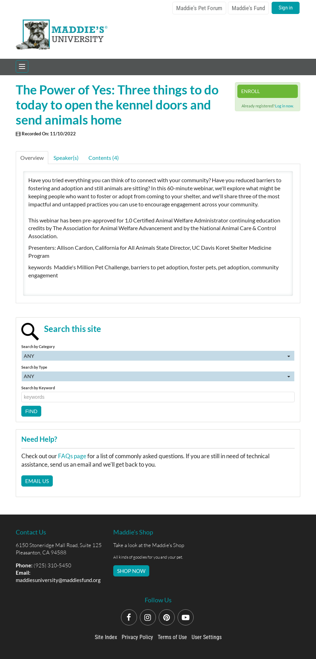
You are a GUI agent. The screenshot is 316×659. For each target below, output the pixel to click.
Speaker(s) (66, 157)
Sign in (286, 8)
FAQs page (72, 456)
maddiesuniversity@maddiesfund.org (58, 580)
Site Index (106, 637)
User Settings (207, 637)
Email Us (37, 481)
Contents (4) (103, 157)
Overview (32, 157)
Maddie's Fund (248, 8)
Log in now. (284, 106)
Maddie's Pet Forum (199, 8)
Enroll (250, 91)
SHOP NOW (131, 571)
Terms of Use (172, 637)
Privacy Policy (137, 637)
